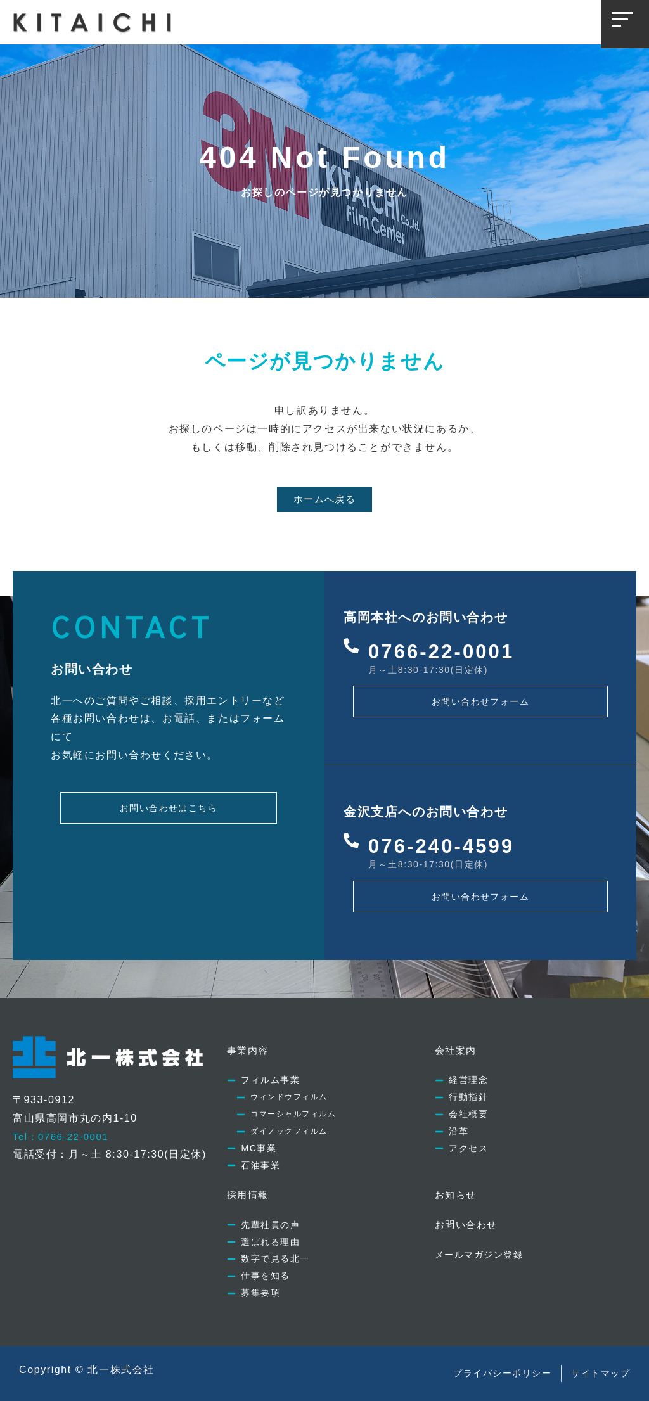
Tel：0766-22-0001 (64, 1119)
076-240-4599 (448, 829)
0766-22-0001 (448, 634)
